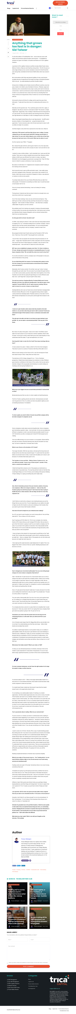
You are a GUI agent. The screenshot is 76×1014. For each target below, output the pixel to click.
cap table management (13, 981)
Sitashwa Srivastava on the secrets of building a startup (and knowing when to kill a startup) (16, 920)
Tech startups (15, 871)
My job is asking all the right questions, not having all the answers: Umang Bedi (39, 920)
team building (43, 869)
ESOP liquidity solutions (13, 983)
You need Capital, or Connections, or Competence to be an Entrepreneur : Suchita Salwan (39, 894)
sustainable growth (35, 869)
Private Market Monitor (27, 8)
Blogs (8, 8)
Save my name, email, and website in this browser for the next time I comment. (28, 962)
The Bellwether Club (17, 39)
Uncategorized (31, 988)
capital (14, 869)
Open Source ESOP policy (13, 987)
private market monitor (13, 989)
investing (19, 869)
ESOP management (12, 979)
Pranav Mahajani (26, 839)
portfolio (23, 869)
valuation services (11, 985)
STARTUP (28, 869)
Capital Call (15, 8)
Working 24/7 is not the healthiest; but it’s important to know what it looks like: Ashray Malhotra (17, 894)
